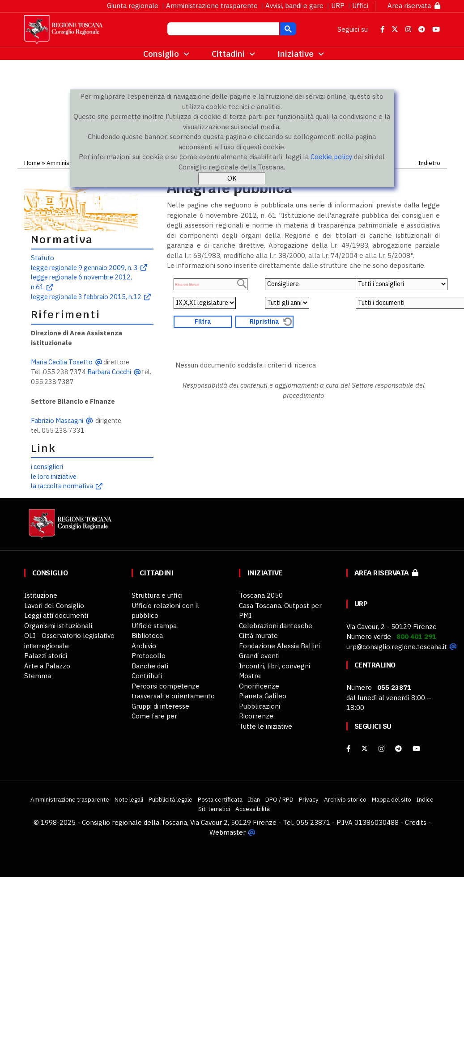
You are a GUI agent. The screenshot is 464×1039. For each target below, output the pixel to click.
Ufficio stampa (154, 625)
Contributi (147, 676)
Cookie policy (331, 156)
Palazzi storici (45, 655)
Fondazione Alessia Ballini (279, 646)
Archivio (144, 646)
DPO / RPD (279, 799)
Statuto (42, 257)
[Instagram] (381, 748)
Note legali (129, 799)
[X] (364, 748)
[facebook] (348, 748)
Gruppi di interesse (160, 706)
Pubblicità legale (170, 799)
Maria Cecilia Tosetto (62, 362)
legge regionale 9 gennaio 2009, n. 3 (84, 267)
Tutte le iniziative (265, 726)
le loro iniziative (54, 476)
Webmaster (227, 832)
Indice (425, 799)
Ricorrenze (256, 716)
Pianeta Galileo (262, 696)
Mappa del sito (391, 799)
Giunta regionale (132, 5)
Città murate (258, 635)
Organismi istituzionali (58, 625)
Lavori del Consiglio (54, 605)
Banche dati (150, 666)
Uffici (360, 5)
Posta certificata (220, 799)
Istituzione (40, 595)
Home (32, 163)
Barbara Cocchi (109, 371)
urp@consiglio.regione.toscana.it (396, 646)
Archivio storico (345, 799)
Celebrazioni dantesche (275, 625)
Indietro (429, 163)
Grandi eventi (259, 655)
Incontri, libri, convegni (274, 666)
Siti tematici (214, 809)
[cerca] (222, 30)
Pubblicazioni (259, 706)
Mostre (250, 676)
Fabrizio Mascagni (57, 420)
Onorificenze (259, 686)
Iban (254, 799)
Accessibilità (252, 809)
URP (338, 5)
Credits (415, 822)
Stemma (37, 676)
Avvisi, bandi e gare (294, 5)
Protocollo (149, 655)
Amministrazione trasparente (212, 5)
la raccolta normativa (62, 485)
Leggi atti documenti (56, 615)
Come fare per (154, 716)
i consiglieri (47, 466)
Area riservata (413, 5)
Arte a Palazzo (47, 666)
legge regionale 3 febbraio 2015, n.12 (86, 296)
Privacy (309, 799)
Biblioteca (147, 635)
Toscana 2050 (261, 595)
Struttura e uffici (157, 595)
